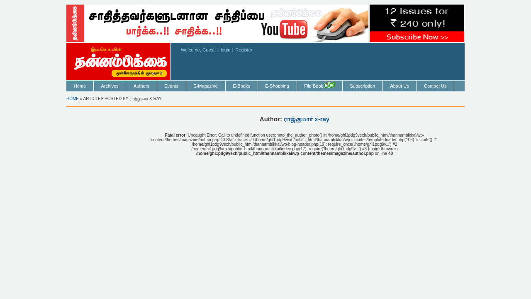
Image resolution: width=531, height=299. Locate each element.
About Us (399, 85)
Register (243, 49)
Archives (109, 85)
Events (171, 85)
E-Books (241, 85)
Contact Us (435, 85)
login (225, 49)
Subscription (362, 85)
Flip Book (319, 85)
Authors (141, 85)
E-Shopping (277, 85)
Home (80, 85)
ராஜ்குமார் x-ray (306, 119)
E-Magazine (205, 85)
